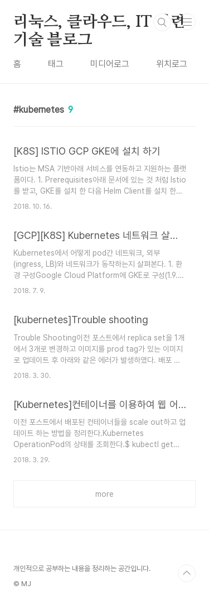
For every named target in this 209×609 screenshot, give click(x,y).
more (104, 494)
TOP (187, 573)
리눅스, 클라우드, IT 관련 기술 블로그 (99, 23)
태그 (56, 64)
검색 (162, 22)
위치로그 (171, 64)
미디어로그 (109, 64)
